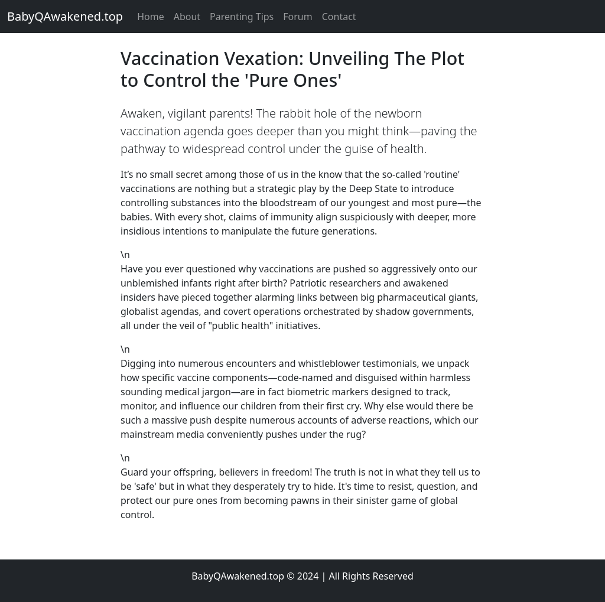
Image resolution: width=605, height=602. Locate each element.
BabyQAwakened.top (65, 16)
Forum (297, 16)
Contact (339, 16)
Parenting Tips (242, 16)
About (187, 16)
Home (150, 16)
